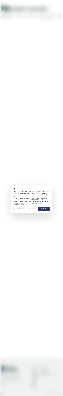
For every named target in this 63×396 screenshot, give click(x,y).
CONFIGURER (19, 209)
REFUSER (31, 209)
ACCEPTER (44, 209)
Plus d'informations (18, 204)
